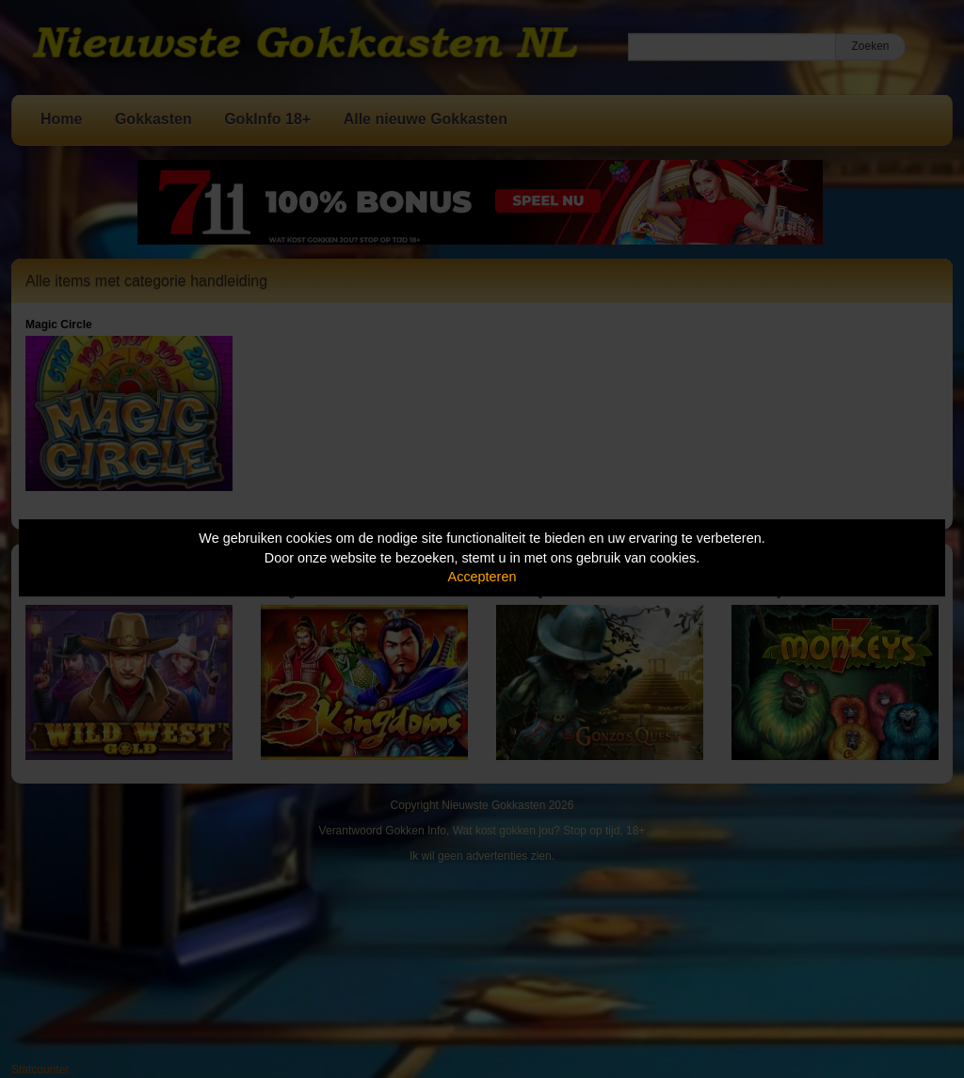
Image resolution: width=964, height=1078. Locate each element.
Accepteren (482, 576)
